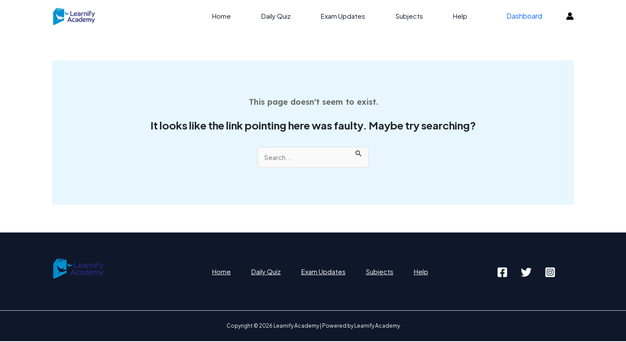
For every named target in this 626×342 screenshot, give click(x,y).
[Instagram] (550, 272)
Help (464, 16)
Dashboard (525, 15)
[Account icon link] (570, 16)
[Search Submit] (360, 152)
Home (239, 16)
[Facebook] (502, 272)
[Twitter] (526, 272)
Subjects (416, 16)
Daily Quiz (290, 16)
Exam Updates (354, 16)
